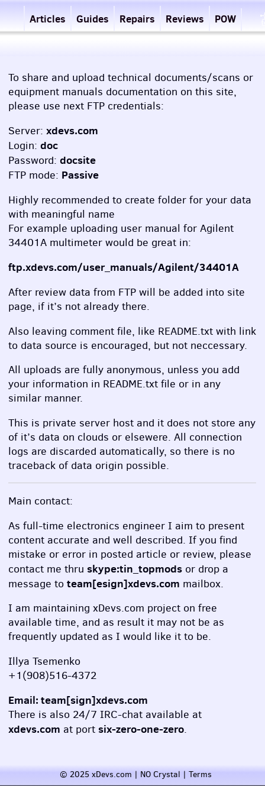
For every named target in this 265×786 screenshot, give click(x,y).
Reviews (185, 18)
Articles (48, 18)
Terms (200, 774)
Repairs (137, 18)
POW (225, 18)
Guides (92, 18)
